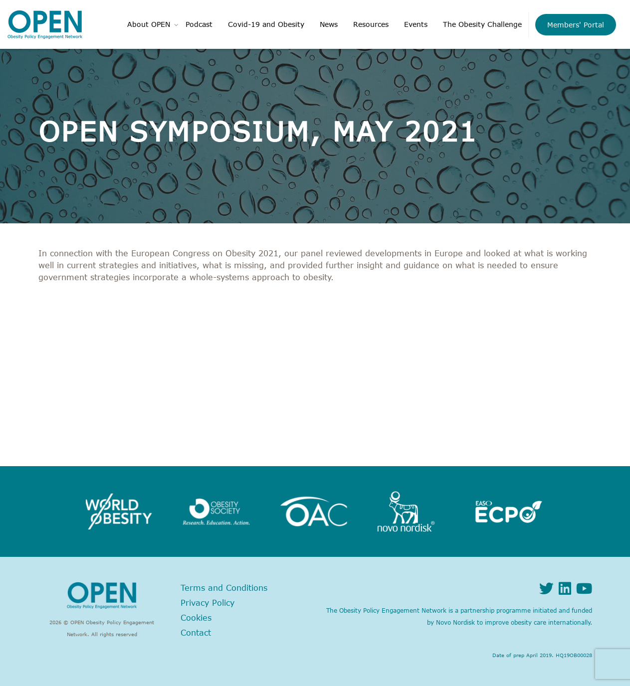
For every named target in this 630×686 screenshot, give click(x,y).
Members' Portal (575, 24)
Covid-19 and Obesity (266, 24)
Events (415, 24)
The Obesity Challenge (482, 24)
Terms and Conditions (224, 587)
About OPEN (148, 24)
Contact (196, 632)
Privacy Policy (207, 602)
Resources (371, 24)
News (329, 24)
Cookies (196, 617)
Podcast (199, 24)
